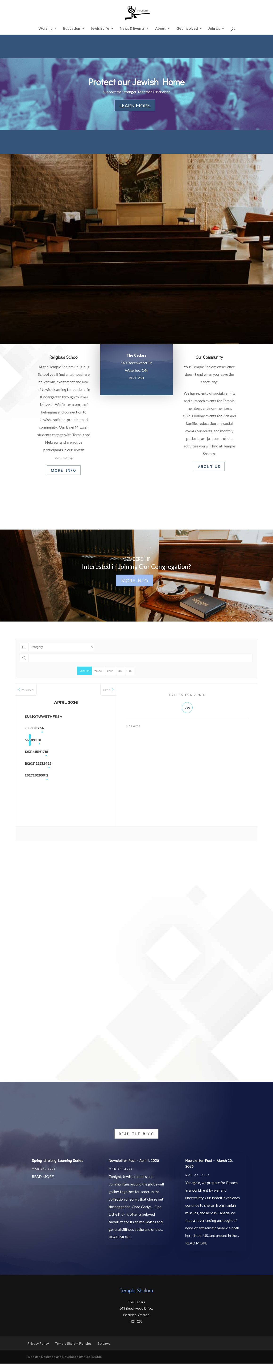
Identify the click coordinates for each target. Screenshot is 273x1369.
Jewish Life (100, 28)
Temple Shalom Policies (73, 1349)
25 (101, 764)
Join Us (214, 28)
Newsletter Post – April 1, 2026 (134, 1165)
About (160, 28)
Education (71, 28)
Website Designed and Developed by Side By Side (64, 1362)
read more (43, 1182)
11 (101, 740)
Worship (45, 28)
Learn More (134, 105)
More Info (63, 470)
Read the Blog (136, 1139)
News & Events (132, 28)
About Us (209, 466)
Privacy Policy (38, 1349)
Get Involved (187, 28)
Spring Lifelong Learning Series (57, 1165)
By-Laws (103, 1349)
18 (101, 752)
